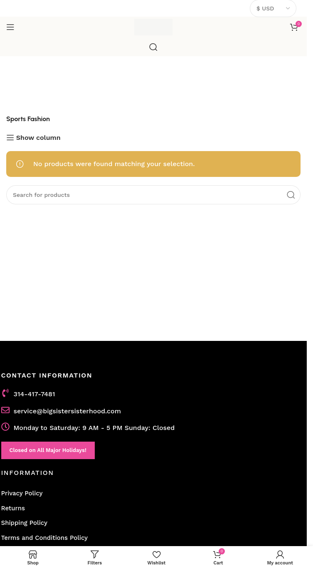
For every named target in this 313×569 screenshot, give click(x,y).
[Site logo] (153, 26)
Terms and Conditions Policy (44, 538)
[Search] (153, 47)
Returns (13, 508)
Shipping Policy (24, 523)
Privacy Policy (22, 493)
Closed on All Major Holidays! (48, 450)
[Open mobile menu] (10, 27)
